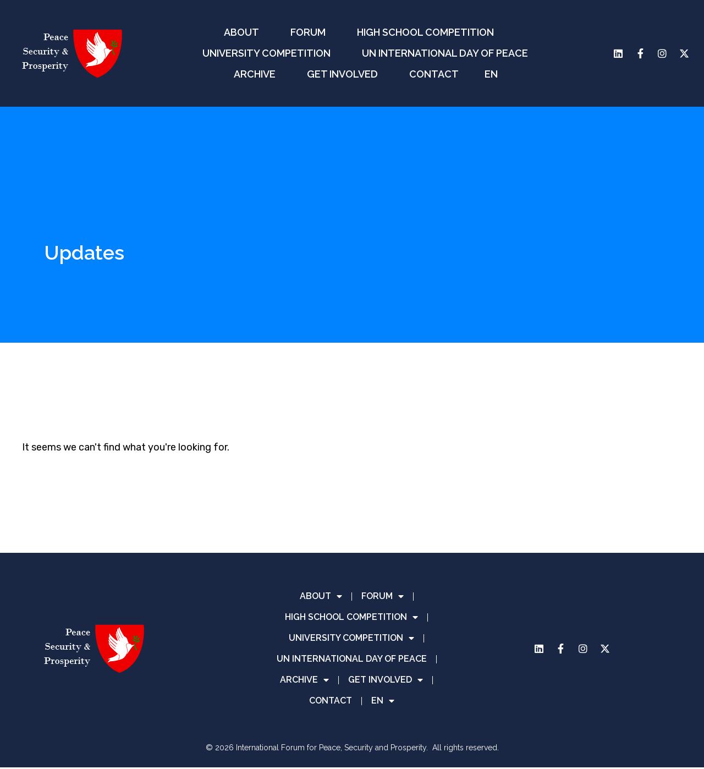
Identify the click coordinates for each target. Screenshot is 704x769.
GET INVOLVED (345, 74)
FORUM (310, 32)
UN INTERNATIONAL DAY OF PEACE (445, 53)
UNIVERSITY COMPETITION (269, 53)
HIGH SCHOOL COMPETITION (428, 32)
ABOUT (244, 32)
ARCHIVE (257, 74)
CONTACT (434, 74)
